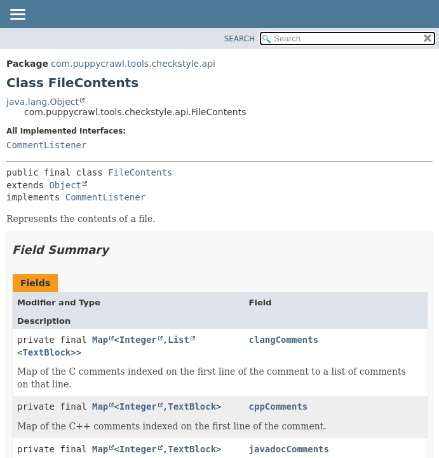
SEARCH (239, 38)
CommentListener (46, 145)
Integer (138, 340)
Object (65, 185)
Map (100, 340)
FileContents (140, 172)
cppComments (278, 406)
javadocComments (289, 449)
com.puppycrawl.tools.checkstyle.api (133, 64)
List (178, 340)
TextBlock (46, 352)
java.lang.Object (42, 102)
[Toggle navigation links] (17, 15)
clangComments (284, 340)
